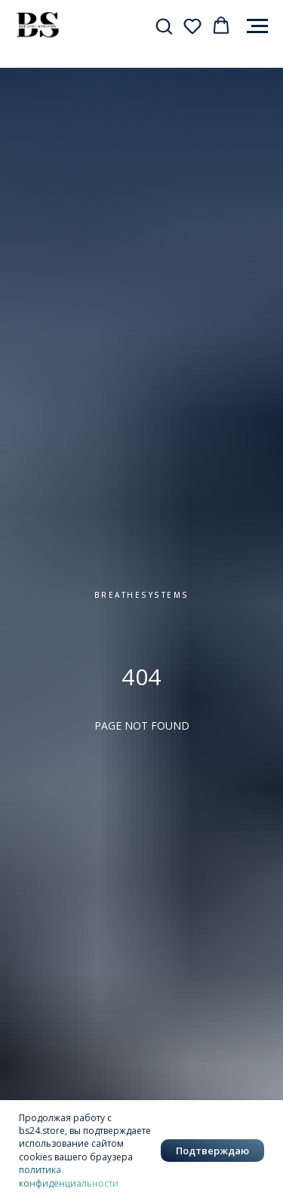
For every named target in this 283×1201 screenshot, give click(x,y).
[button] (164, 26)
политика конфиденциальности (68, 1176)
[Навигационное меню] (257, 26)
